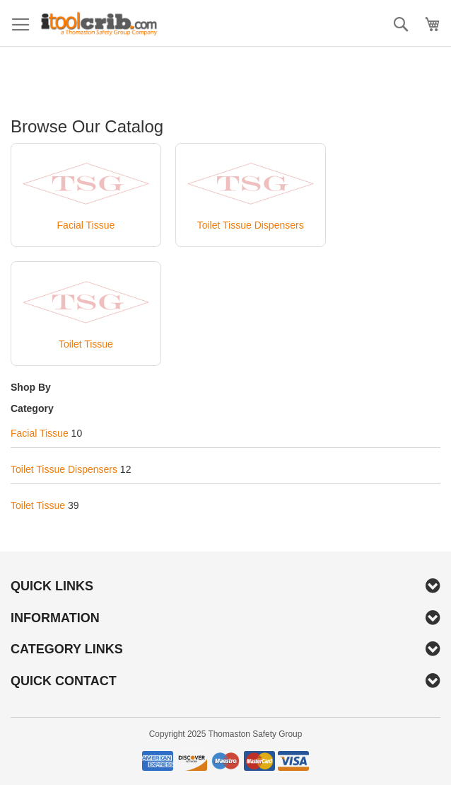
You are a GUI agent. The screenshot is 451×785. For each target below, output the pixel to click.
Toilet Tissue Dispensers (64, 469)
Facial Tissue (40, 433)
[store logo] (99, 23)
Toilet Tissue (38, 505)
